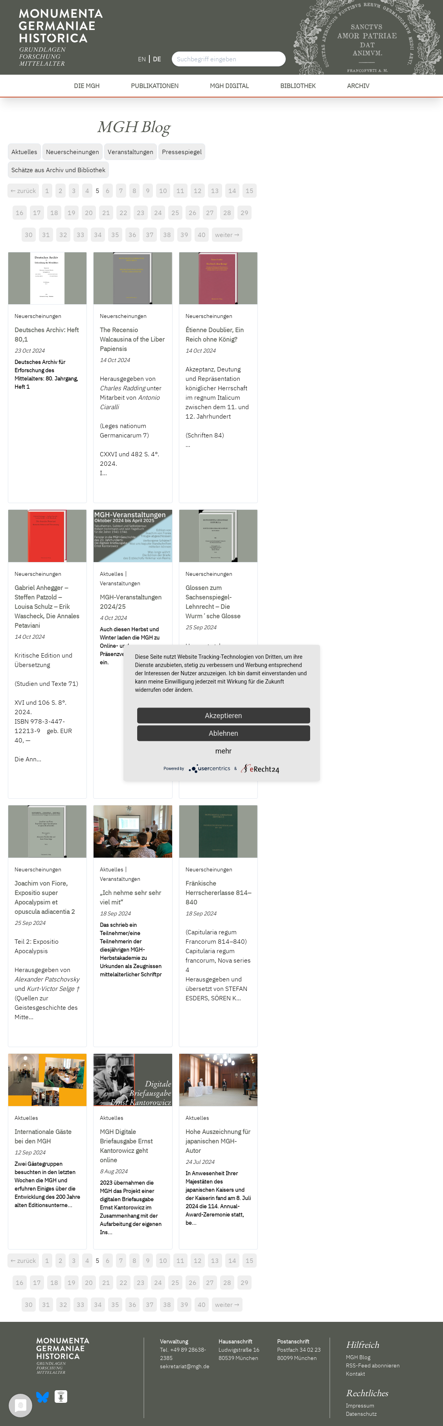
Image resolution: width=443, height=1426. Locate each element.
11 (180, 191)
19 (71, 213)
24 (158, 213)
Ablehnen (223, 733)
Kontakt (355, 1373)
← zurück (23, 191)
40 (202, 235)
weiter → (227, 235)
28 (227, 213)
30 (29, 235)
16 (20, 213)
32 (63, 235)
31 (46, 235)
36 (132, 235)
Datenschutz (361, 1413)
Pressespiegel (182, 152)
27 (210, 213)
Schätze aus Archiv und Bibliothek (58, 170)
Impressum (360, 1405)
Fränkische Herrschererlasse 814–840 (218, 892)
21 (106, 213)
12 (198, 191)
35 (115, 235)
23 (141, 213)
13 (215, 191)
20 (89, 213)
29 (244, 213)
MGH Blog (358, 1357)
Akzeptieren (223, 715)
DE (157, 59)
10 (163, 191)
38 (167, 235)
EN (142, 59)
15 (250, 191)
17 (37, 213)
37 (150, 235)
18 (54, 213)
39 (184, 235)
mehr (223, 751)
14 (232, 191)
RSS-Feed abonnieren (373, 1365)
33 (81, 235)
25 (175, 213)
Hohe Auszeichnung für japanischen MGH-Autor (218, 1141)
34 (98, 235)
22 (123, 213)
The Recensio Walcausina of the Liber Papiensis (132, 339)
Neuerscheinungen (72, 152)
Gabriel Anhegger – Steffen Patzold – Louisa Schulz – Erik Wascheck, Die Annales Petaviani (47, 606)
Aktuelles (24, 152)
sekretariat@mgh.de (185, 1366)
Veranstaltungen (130, 152)
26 (193, 213)
